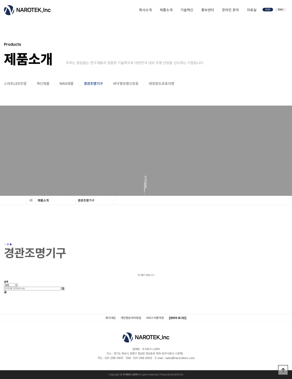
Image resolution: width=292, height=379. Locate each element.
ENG (280, 9)
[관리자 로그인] (177, 318)
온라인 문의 (230, 10)
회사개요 (111, 318)
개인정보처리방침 (130, 318)
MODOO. (179, 374)
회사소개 (145, 10)
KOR (267, 9)
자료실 (251, 10)
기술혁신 (187, 10)
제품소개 (166, 10)
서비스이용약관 (155, 318)
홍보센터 (207, 10)
